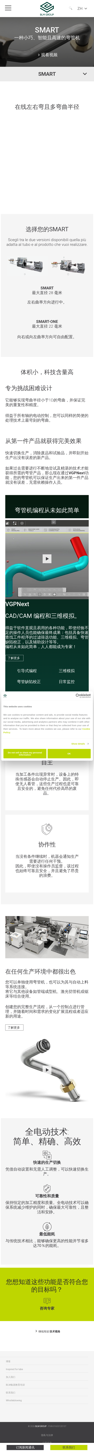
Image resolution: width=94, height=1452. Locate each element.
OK (69, 753)
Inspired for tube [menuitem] (14, 1369)
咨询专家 (47, 1308)
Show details (78, 743)
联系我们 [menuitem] (10, 1392)
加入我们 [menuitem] (10, 1377)
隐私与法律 (47, 1435)
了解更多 (14, 658)
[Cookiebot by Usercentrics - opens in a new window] (78, 696)
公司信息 (47, 1442)
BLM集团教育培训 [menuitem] (15, 1384)
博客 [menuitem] (8, 1361)
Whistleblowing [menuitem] (14, 1400)
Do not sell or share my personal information (25, 753)
